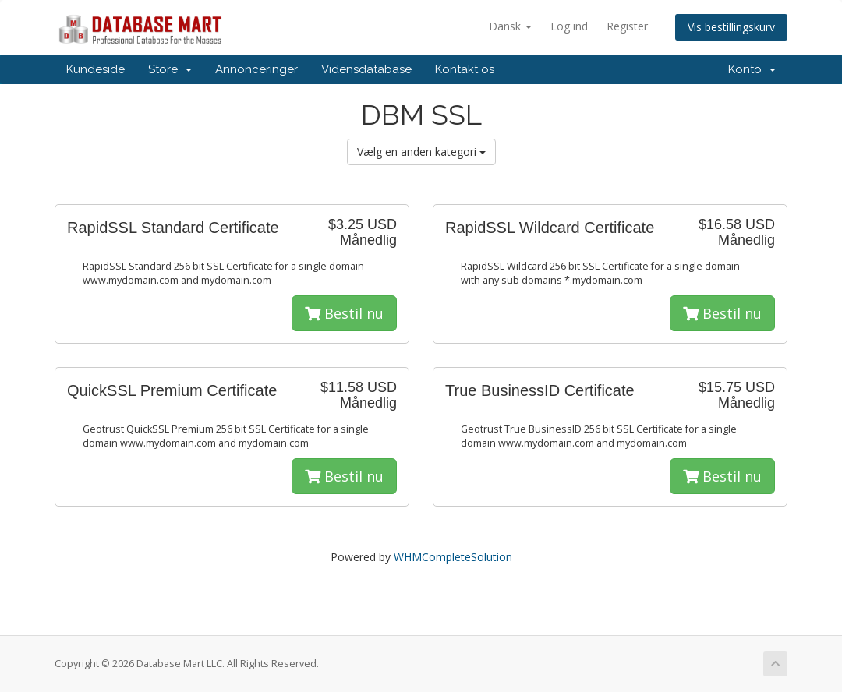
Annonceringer (256, 69)
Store (170, 69)
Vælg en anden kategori (421, 151)
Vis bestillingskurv (731, 26)
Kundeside (95, 69)
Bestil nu (344, 313)
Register (627, 26)
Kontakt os (464, 69)
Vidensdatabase (366, 69)
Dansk (510, 26)
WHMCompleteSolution (453, 556)
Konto (752, 69)
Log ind (569, 26)
